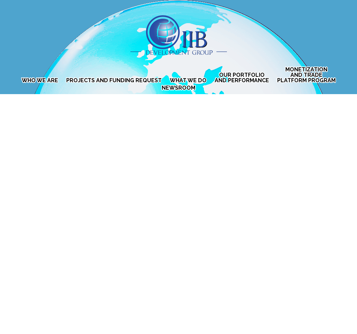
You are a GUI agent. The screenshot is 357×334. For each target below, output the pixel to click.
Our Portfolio (242, 77)
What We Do (188, 80)
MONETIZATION (306, 75)
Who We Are (40, 80)
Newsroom (178, 88)
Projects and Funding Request (114, 80)
